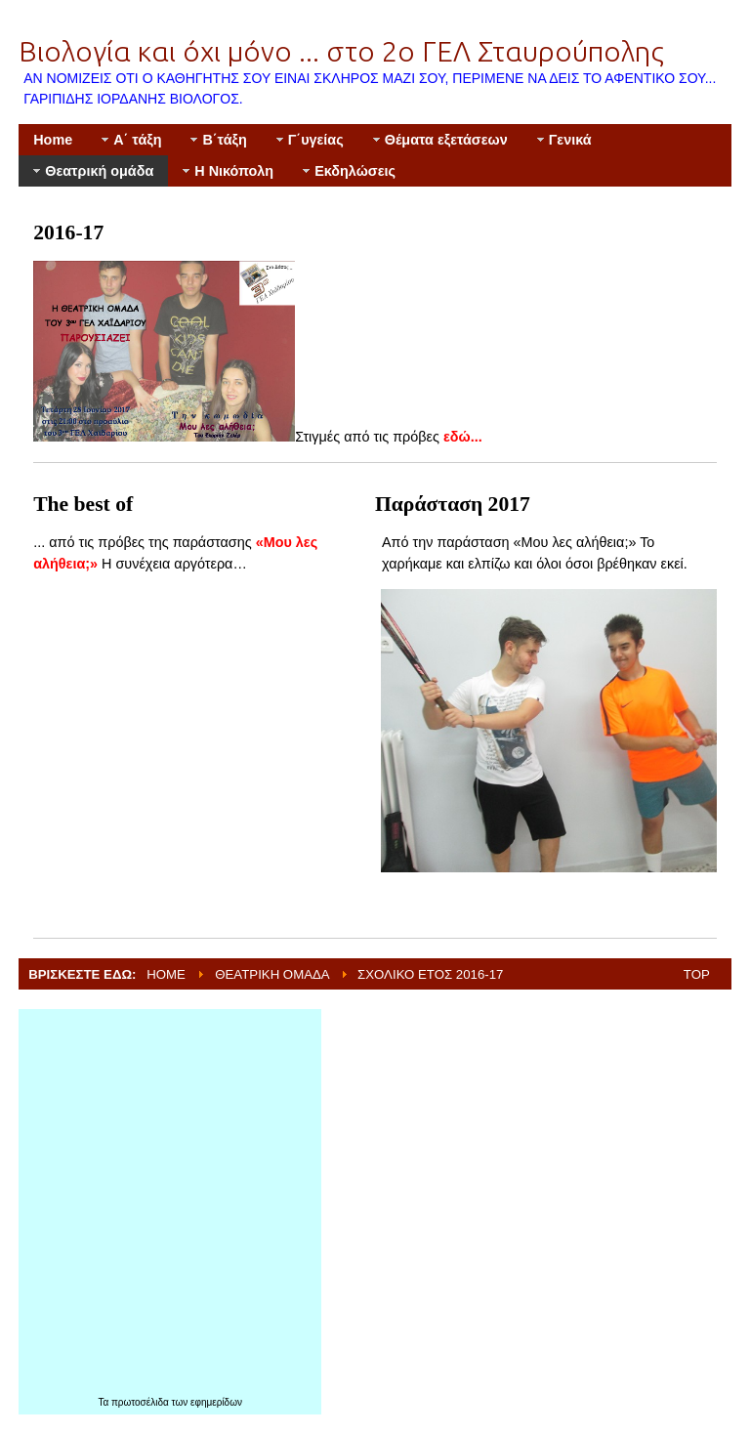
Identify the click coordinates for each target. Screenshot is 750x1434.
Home (166, 974)
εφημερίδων (216, 1402)
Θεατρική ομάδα (272, 974)
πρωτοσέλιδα (141, 1402)
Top (697, 974)
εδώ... (462, 436)
